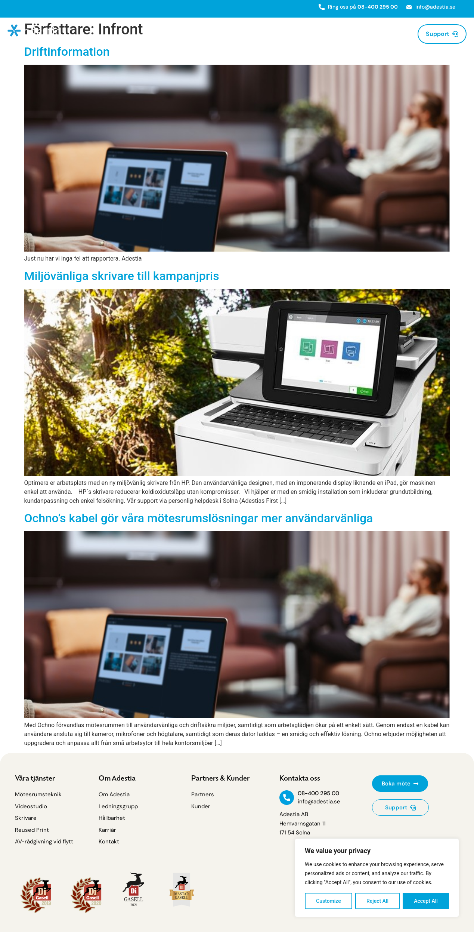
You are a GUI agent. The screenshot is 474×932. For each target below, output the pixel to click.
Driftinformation (67, 51)
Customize (328, 901)
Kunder (350, 34)
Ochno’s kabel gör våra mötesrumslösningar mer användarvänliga (198, 518)
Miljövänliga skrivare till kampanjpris (121, 276)
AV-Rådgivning (275, 34)
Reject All (377, 901)
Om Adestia (389, 34)
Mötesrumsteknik (177, 34)
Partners (318, 34)
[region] (377, 878)
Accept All (426, 901)
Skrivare (230, 34)
